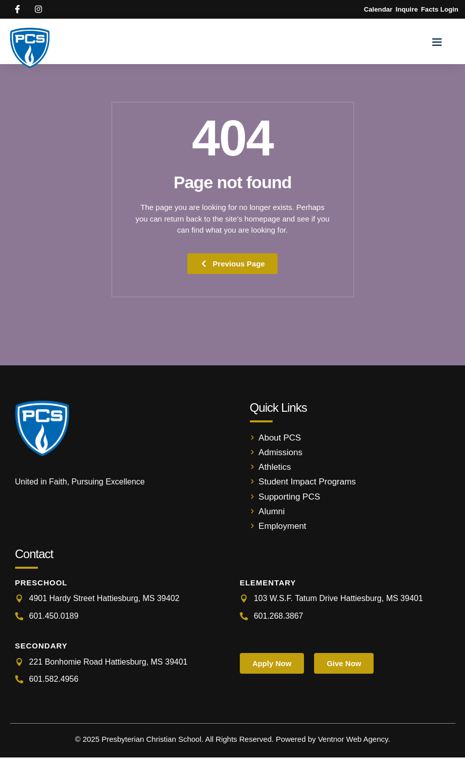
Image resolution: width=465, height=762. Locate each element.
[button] (437, 46)
